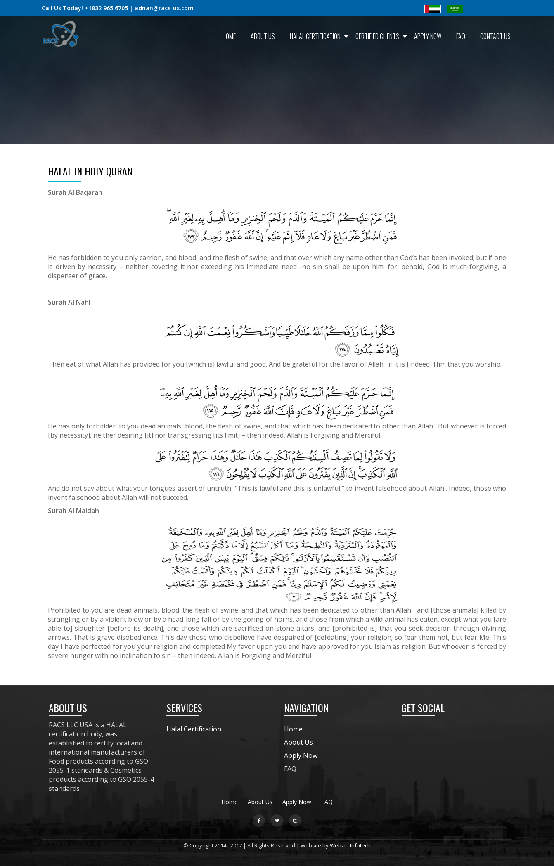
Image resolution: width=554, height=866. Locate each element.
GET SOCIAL (423, 707)
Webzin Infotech (350, 845)
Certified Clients (377, 36)
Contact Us (495, 36)
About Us (263, 36)
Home (229, 36)
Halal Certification (315, 36)
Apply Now (427, 36)
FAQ (460, 36)
